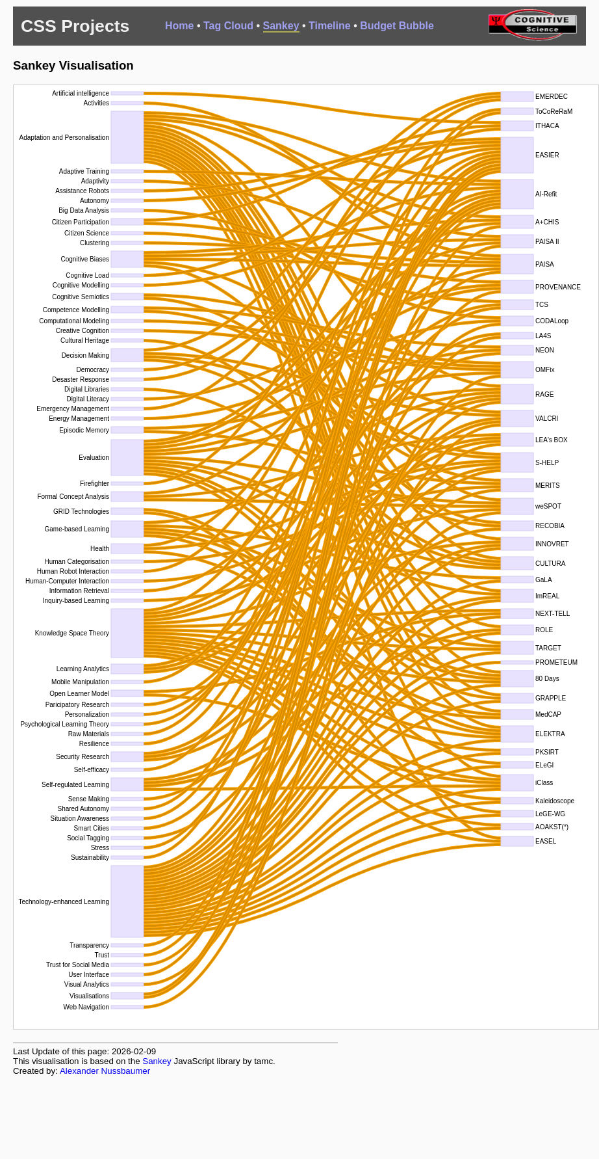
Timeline (330, 25)
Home (179, 25)
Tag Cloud (228, 25)
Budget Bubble (397, 25)
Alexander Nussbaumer (105, 1071)
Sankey (281, 25)
